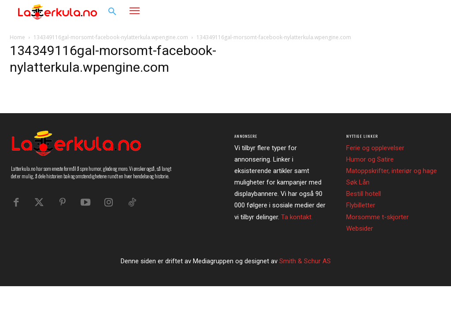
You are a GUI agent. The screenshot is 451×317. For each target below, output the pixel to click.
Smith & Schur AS (305, 261)
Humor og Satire (370, 159)
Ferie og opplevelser (375, 148)
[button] (112, 11)
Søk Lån (358, 182)
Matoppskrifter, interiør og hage (391, 171)
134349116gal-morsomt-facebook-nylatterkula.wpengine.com (110, 37)
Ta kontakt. (297, 217)
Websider (359, 228)
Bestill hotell (363, 194)
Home (17, 37)
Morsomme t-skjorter (377, 217)
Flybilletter (360, 205)
